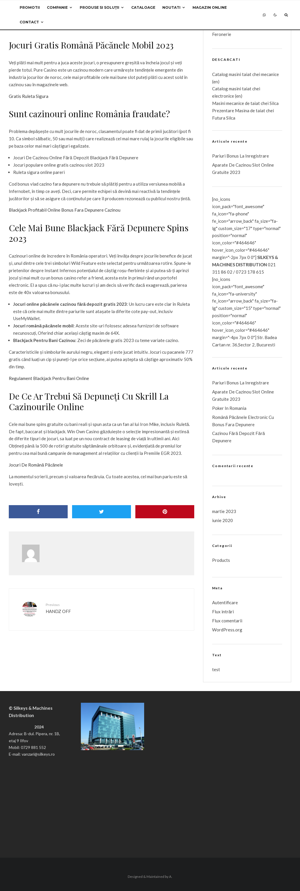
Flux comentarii (227, 620)
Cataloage (143, 7)
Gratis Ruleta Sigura (28, 96)
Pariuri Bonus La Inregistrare (240, 155)
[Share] (38, 511)
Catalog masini (227, 88)
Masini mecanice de (231, 103)
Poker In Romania (229, 408)
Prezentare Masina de (234, 110)
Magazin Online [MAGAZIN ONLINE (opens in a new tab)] (209, 7)
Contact (29, 22)
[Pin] (164, 511)
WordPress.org (227, 629)
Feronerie (221, 34)
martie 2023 (224, 511)
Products (221, 560)
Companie (57, 7)
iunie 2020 (222, 520)
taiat (246, 88)
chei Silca (269, 103)
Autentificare (225, 602)
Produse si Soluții (99, 7)
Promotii (30, 7)
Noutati (171, 7)
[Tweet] (101, 511)
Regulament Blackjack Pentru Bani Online (49, 378)
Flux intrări (223, 611)
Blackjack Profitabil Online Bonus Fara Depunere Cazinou (64, 210)
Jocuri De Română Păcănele (36, 464)
